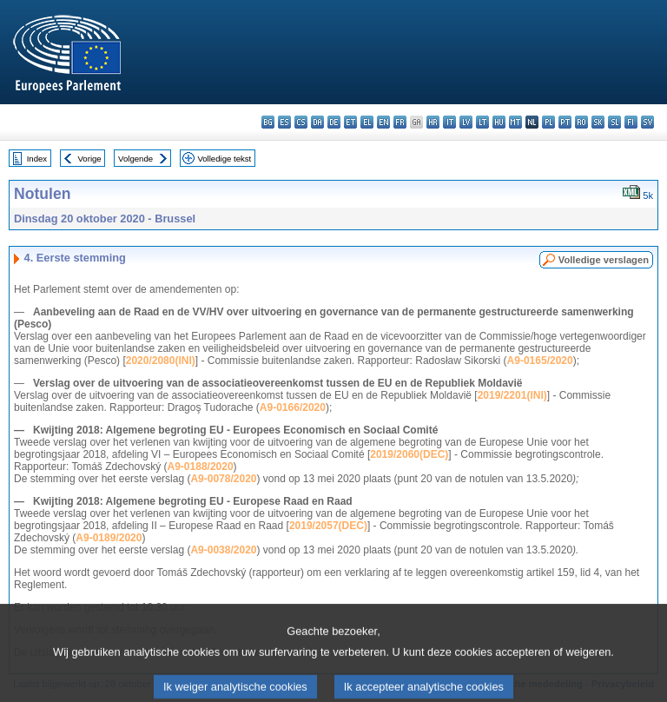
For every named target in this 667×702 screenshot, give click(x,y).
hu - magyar (498, 122)
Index (37, 158)
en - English (383, 122)
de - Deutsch (333, 122)
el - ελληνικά (366, 122)
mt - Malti (515, 122)
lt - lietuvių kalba (482, 122)
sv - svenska (647, 122)
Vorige (90, 158)
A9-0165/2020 (540, 360)
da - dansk (317, 122)
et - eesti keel (350, 122)
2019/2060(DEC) (409, 454)
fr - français (399, 122)
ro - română (581, 122)
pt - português (564, 122)
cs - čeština (300, 122)
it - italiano (449, 122)
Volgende (135, 158)
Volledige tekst (224, 158)
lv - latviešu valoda (465, 122)
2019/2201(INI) (512, 395)
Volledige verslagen (603, 260)
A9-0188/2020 (201, 466)
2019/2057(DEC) (328, 526)
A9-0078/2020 (223, 479)
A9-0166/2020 (293, 407)
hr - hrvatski (432, 122)
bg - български (267, 122)
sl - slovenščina (614, 122)
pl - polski (548, 122)
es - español (284, 122)
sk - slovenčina (597, 122)
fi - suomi (630, 122)
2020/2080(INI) (160, 360)
